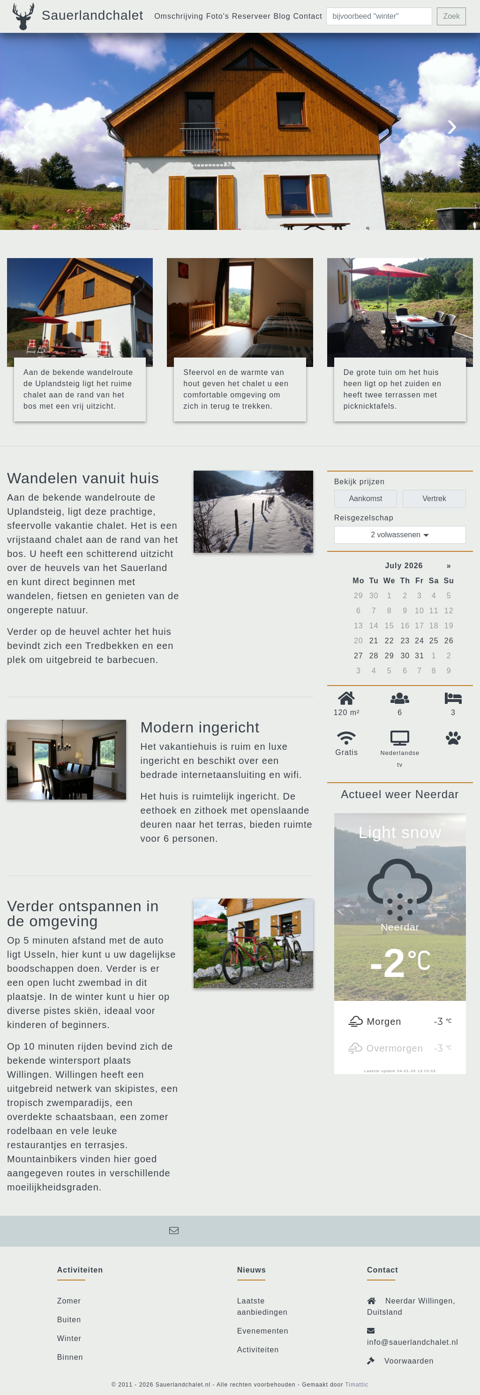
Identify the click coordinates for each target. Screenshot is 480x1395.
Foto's (217, 16)
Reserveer (251, 16)
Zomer (69, 1301)
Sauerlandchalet (76, 16)
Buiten (69, 1320)
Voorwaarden (409, 1361)
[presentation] (28, 129)
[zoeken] (379, 16)
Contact (307, 16)
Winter (69, 1338)
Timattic (356, 1384)
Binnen (70, 1357)
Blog (282, 16)
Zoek (451, 16)
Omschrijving (178, 16)
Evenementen (263, 1331)
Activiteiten (258, 1350)
